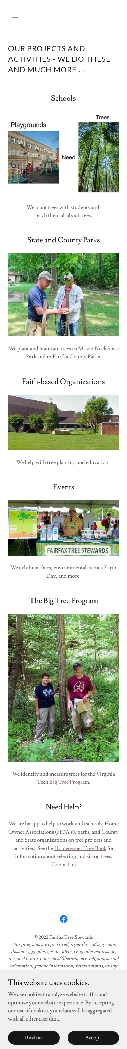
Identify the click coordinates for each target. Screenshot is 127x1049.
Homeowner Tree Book (80, 848)
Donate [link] (63, 1008)
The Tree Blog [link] (63, 999)
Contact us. (64, 864)
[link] (63, 919)
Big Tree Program (69, 782)
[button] (21, 15)
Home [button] (63, 989)
